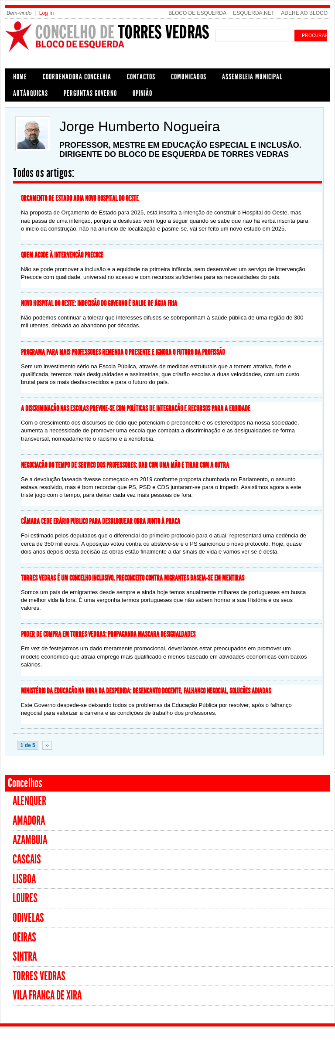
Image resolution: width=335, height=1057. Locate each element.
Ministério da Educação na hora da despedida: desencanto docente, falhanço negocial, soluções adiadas (146, 691)
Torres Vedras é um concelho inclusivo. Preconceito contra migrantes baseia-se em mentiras (132, 578)
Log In (46, 13)
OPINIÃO (142, 93)
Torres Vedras (39, 976)
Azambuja (30, 840)
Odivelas (28, 918)
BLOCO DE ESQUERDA (197, 13)
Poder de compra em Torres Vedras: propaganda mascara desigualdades (108, 634)
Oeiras (24, 937)
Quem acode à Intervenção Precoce (62, 255)
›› (47, 745)
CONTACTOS (141, 77)
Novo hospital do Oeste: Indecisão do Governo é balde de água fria (99, 303)
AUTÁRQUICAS (30, 93)
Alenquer (29, 801)
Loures (25, 898)
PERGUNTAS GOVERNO (90, 93)
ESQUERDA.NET (253, 13)
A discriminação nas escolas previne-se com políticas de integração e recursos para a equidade (135, 408)
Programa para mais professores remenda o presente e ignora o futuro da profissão (123, 352)
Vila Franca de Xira (47, 995)
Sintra (25, 956)
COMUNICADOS (188, 77)
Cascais (27, 859)
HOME (20, 77)
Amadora (29, 820)
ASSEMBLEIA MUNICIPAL (252, 77)
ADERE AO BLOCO (304, 13)
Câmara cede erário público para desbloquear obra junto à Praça (100, 521)
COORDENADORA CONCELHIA (77, 77)
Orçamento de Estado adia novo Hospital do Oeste (80, 198)
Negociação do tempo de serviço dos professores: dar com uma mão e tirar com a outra (125, 465)
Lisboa (24, 879)
